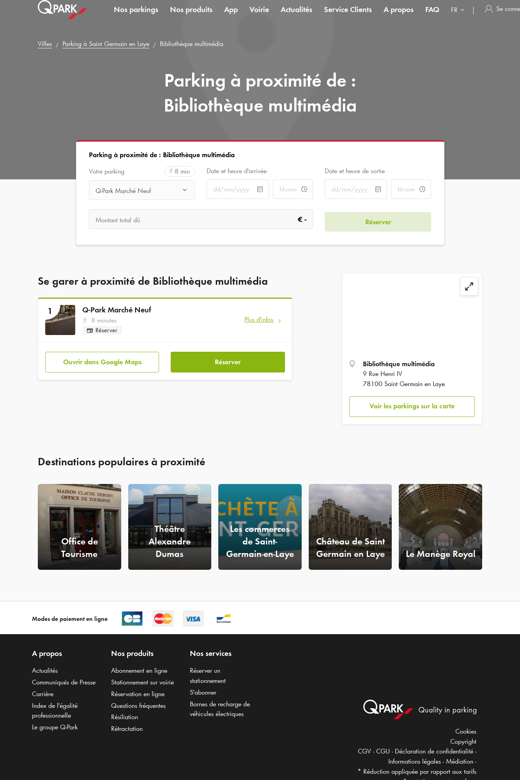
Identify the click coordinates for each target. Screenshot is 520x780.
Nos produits (191, 17)
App (231, 17)
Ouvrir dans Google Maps (102, 359)
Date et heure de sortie (355, 171)
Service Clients (348, 17)
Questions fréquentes (138, 705)
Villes (45, 43)
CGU (383, 751)
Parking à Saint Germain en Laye (105, 43)
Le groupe (55, 727)
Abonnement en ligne (139, 670)
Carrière (42, 694)
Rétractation (127, 728)
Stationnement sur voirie (142, 682)
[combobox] (459, 18)
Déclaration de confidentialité (434, 751)
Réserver (228, 359)
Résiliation (124, 717)
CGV (364, 751)
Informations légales (414, 761)
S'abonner (203, 692)
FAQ (432, 17)
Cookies (465, 731)
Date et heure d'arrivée (237, 171)
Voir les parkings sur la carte (412, 406)
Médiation (459, 761)
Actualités (296, 17)
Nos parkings (136, 17)
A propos (399, 17)
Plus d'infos (258, 319)
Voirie (259, 17)
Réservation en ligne (137, 694)
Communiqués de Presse (64, 682)
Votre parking (106, 171)
